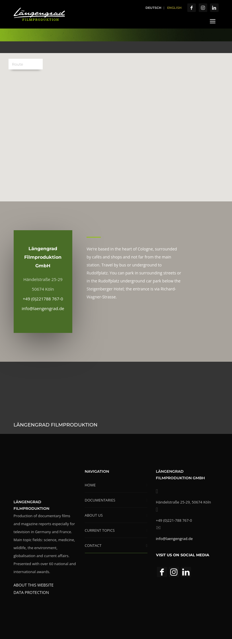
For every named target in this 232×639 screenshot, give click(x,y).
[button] (116, 123)
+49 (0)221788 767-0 (43, 299)
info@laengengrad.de (43, 308)
